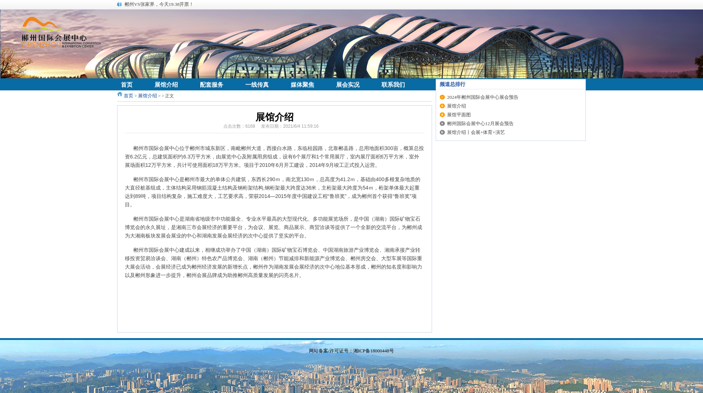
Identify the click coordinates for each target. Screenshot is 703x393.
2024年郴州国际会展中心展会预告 (482, 97)
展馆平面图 (459, 114)
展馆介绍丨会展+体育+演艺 (476, 132)
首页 (128, 95)
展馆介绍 (147, 95)
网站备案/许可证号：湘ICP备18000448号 (351, 350)
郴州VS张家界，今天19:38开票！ (159, 4)
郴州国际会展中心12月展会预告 (480, 123)
